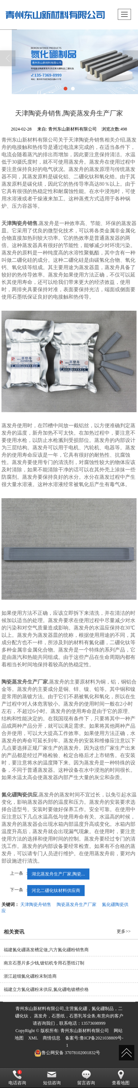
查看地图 (121, 1077)
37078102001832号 (67, 1052)
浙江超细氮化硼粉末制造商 (30, 976)
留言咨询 (86, 1077)
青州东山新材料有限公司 (84, 1030)
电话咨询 (17, 1077)
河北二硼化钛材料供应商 (56, 890)
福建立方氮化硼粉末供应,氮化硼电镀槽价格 (46, 989)
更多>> (124, 931)
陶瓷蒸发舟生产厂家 (76, 904)
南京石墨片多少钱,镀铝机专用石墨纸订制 (44, 963)
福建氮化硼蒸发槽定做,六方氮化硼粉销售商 (46, 949)
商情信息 (51, 1038)
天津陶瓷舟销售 (35, 904)
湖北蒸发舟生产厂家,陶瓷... (58, 874)
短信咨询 (52, 1077)
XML (33, 1038)
